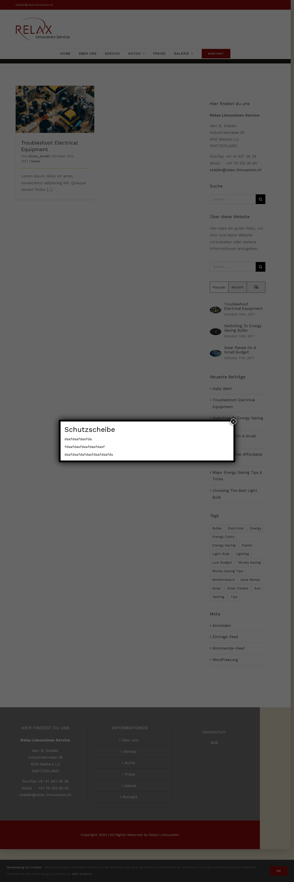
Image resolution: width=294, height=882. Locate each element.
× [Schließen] (233, 421)
